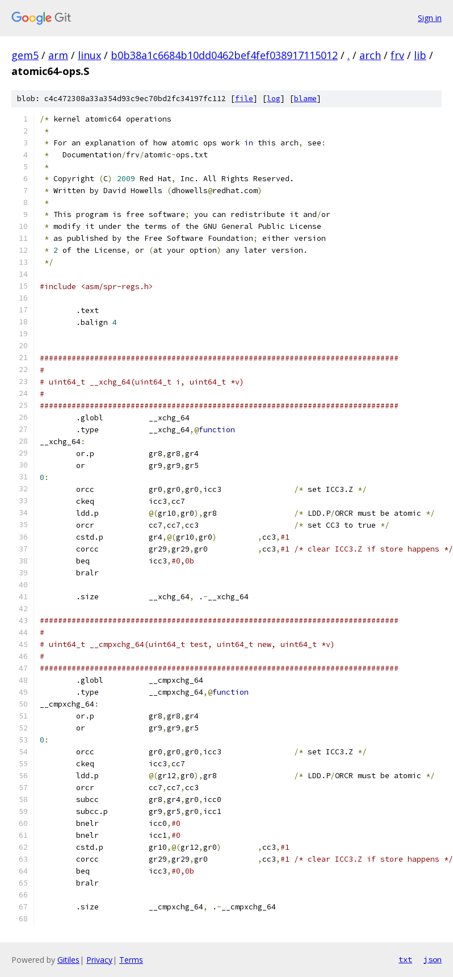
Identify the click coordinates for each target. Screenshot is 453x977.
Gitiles (68, 959)
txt (405, 959)
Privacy (99, 959)
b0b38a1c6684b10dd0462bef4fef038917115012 (224, 55)
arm (58, 55)
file (244, 98)
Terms (131, 959)
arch (370, 55)
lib (420, 55)
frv (397, 55)
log (273, 98)
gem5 (25, 55)
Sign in (430, 17)
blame (305, 98)
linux (89, 55)
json (432, 959)
